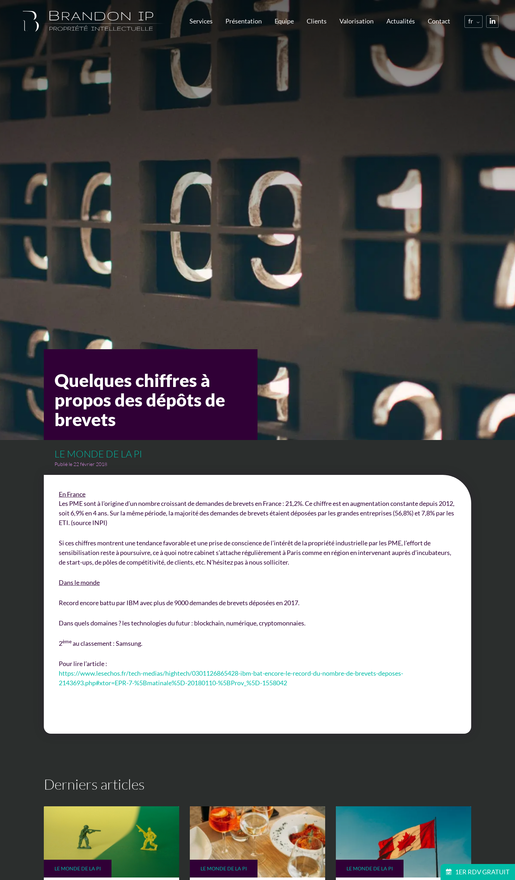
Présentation (243, 21)
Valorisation (356, 21)
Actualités (400, 21)
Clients (317, 21)
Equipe (284, 21)
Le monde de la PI (98, 454)
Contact (439, 21)
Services (201, 21)
